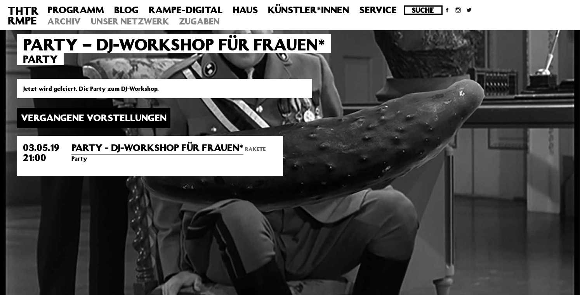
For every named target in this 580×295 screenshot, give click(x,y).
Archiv (64, 21)
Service (378, 9)
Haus (245, 9)
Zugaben (199, 21)
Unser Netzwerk (130, 21)
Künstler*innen (308, 9)
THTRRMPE (23, 15)
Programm (75, 9)
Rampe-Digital (185, 9)
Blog (126, 9)
